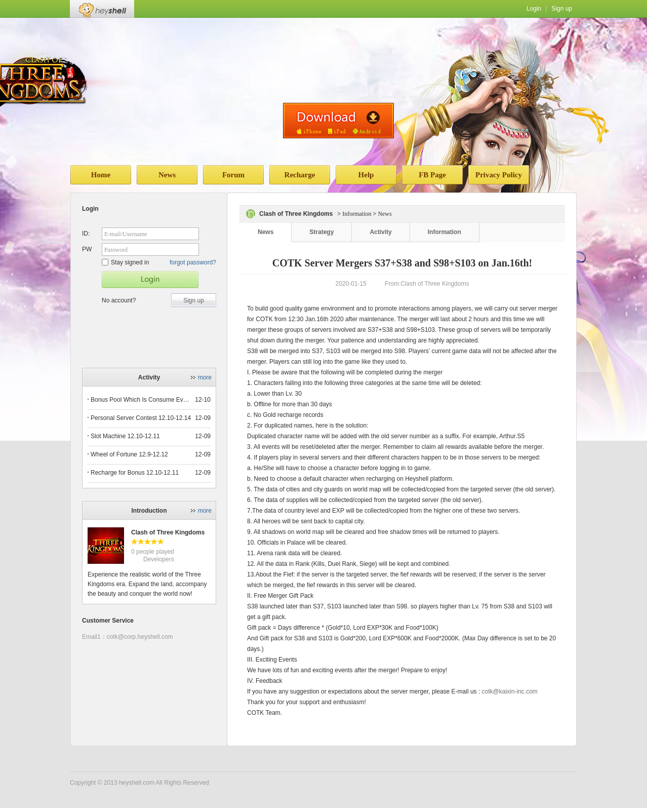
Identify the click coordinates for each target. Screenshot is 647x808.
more (205, 377)
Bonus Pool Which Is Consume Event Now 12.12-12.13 (141, 399)
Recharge (300, 175)
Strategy (321, 232)
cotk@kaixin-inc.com (510, 691)
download (338, 120)
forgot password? (193, 262)
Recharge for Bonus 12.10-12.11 (135, 472)
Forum (233, 175)
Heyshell (102, 9)
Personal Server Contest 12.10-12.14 (141, 417)
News (167, 175)
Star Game (150, 279)
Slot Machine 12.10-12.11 (125, 436)
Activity (380, 232)
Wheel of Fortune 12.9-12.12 (129, 454)
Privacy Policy (498, 175)
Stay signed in (125, 262)
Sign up (561, 8)
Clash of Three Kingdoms (168, 532)
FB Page (432, 175)
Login (534, 8)
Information (356, 213)
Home (100, 175)
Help (366, 175)
